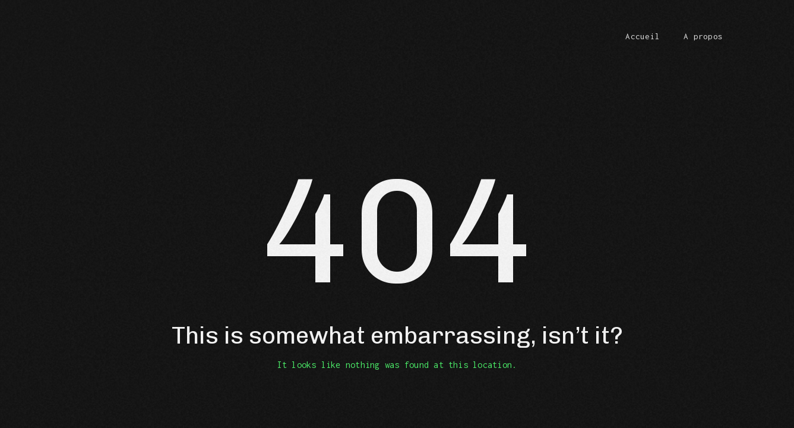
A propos (703, 36)
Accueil (642, 36)
